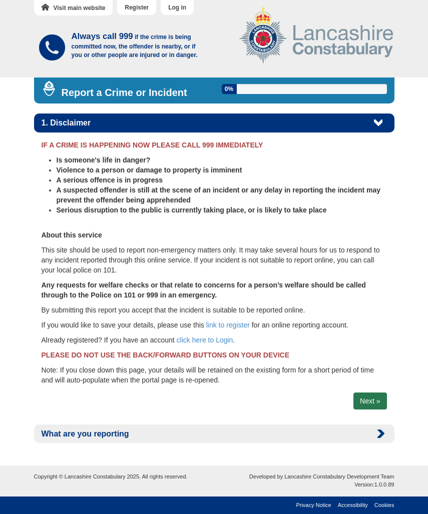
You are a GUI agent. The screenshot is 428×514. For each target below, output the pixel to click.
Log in (177, 7)
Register (137, 7)
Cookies (384, 505)
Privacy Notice (313, 505)
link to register (228, 325)
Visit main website (74, 8)
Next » (370, 401)
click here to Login (205, 340)
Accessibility (353, 505)
